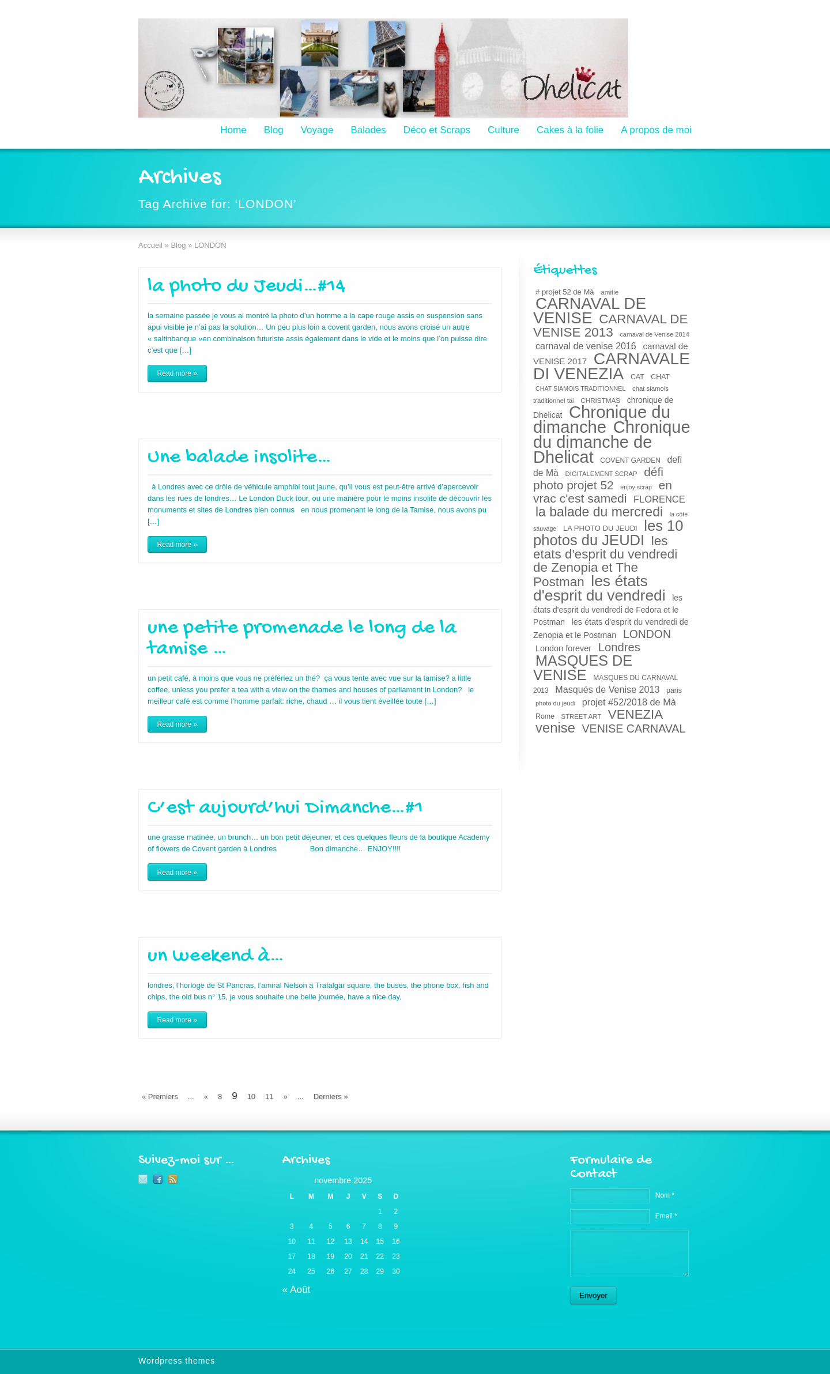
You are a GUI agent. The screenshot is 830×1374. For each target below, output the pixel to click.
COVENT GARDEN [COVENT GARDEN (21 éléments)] (630, 460)
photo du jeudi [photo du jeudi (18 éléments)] (555, 703)
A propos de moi (656, 129)
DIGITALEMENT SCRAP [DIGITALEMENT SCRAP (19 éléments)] (601, 473)
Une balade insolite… (239, 458)
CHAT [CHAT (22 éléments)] (660, 377)
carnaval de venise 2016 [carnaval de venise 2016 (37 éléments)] (585, 346)
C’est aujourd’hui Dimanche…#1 (285, 808)
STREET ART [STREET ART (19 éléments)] (581, 716)
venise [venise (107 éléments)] (555, 727)
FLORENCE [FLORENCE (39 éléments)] (659, 499)
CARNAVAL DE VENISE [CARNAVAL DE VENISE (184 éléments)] (589, 311)
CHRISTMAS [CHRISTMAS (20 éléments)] (600, 400)
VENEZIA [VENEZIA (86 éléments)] (635, 714)
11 (269, 1096)
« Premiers (160, 1096)
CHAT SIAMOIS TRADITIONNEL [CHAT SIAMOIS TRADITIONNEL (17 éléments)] (580, 388)
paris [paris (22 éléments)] (674, 690)
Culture (503, 129)
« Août (296, 1289)
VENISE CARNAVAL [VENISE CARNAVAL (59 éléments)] (634, 728)
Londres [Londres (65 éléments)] (619, 647)
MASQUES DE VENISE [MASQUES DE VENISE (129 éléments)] (582, 667)
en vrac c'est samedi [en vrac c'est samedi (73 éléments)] (602, 491)
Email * (666, 1216)
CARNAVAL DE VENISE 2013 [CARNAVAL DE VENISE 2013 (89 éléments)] (610, 325)
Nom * (664, 1195)
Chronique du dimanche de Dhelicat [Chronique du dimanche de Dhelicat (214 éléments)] (612, 442)
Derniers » (331, 1096)
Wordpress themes (176, 1360)
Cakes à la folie (570, 129)
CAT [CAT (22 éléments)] (637, 377)
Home (233, 129)
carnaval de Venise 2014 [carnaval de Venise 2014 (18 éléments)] (654, 334)
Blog (274, 129)
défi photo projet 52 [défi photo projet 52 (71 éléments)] (598, 478)
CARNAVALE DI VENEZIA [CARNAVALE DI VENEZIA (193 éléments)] (611, 366)
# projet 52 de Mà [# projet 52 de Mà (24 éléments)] (564, 292)
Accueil (150, 245)
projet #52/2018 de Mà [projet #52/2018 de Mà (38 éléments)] (629, 702)
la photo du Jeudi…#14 (246, 286)
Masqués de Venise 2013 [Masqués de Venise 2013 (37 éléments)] (607, 689)
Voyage (317, 129)
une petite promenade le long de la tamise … (302, 639)
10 (251, 1096)
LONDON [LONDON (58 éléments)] (647, 634)
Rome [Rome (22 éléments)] (544, 716)
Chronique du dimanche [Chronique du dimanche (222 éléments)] (601, 419)
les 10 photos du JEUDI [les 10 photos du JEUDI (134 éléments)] (608, 533)
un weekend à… (216, 956)
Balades (368, 129)
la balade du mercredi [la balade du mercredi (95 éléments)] (599, 511)
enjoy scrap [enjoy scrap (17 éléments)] (636, 487)
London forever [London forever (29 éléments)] (563, 648)
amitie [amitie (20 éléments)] (609, 292)
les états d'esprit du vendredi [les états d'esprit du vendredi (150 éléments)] (599, 588)
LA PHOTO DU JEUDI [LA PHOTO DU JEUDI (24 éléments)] (600, 528)
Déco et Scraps (436, 129)
